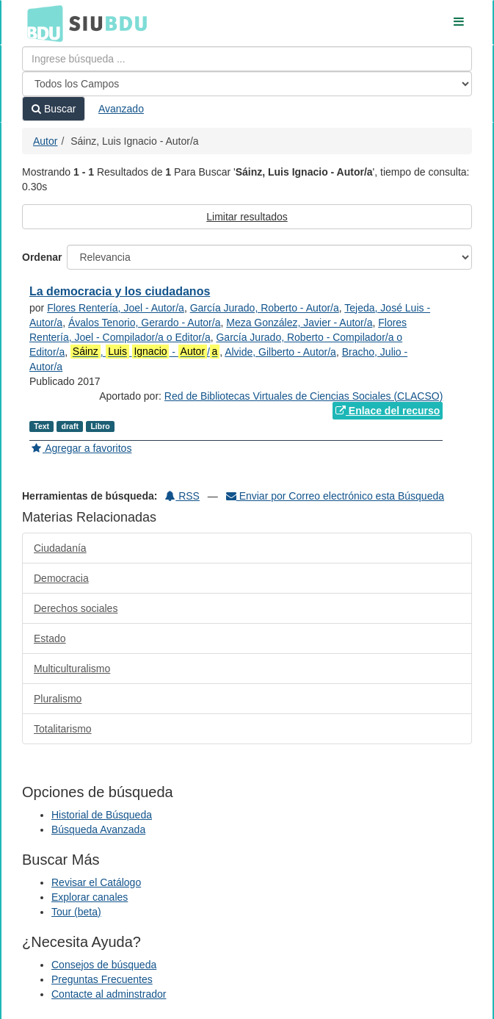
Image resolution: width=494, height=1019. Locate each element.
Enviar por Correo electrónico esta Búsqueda (335, 496)
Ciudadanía (60, 548)
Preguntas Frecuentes (102, 979)
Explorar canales (89, 897)
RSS (182, 496)
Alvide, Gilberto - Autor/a (280, 352)
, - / (144, 352)
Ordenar (42, 257)
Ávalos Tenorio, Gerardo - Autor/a (144, 322)
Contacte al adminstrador (108, 994)
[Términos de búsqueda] (247, 58)
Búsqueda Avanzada (98, 829)
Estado (50, 638)
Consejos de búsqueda (103, 965)
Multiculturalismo (72, 668)
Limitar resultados (247, 217)
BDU (41, 23)
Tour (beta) (76, 912)
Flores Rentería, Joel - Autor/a (115, 308)
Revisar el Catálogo (96, 882)
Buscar (54, 109)
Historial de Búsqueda (101, 815)
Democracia (61, 578)
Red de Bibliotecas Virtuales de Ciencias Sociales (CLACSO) (303, 396)
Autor (45, 141)
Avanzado (121, 109)
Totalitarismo (63, 729)
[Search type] (247, 83)
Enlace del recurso (387, 411)
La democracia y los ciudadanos (119, 291)
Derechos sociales (75, 608)
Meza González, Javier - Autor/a (299, 322)
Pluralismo (57, 699)
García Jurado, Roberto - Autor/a (264, 308)
